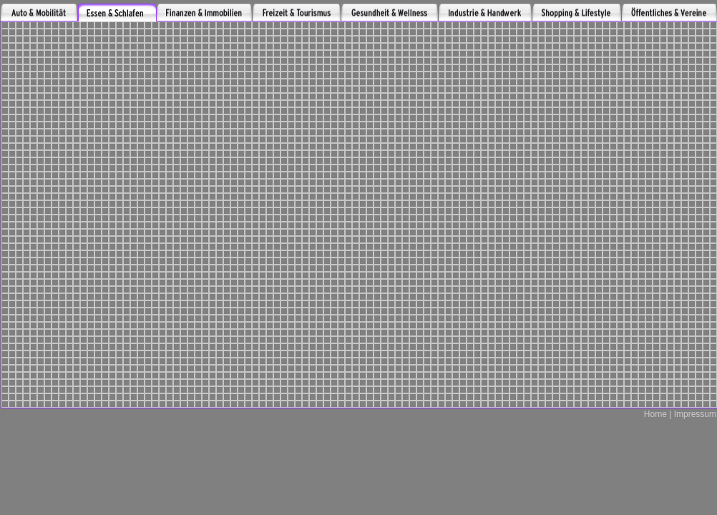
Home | (657, 414)
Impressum (693, 414)
